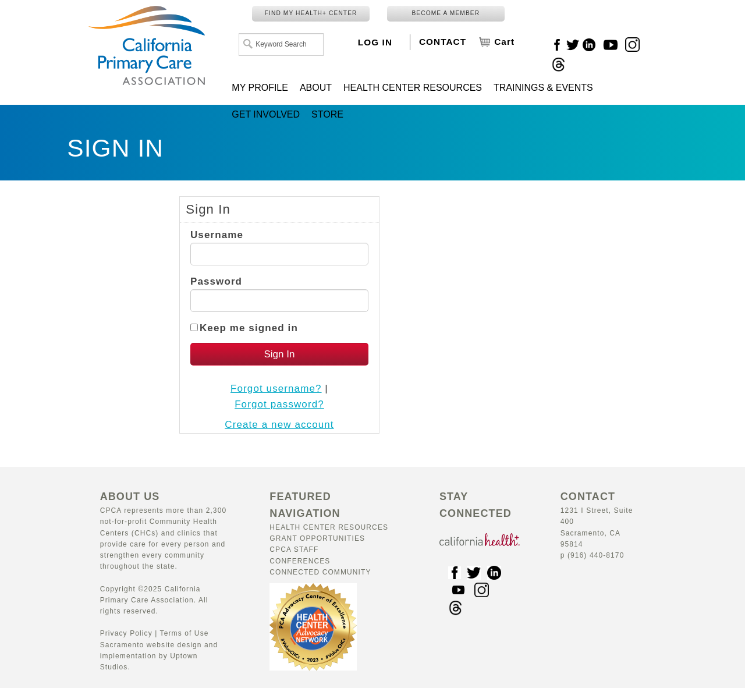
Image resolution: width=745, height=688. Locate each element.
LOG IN (375, 42)
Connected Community (320, 572)
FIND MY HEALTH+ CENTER (311, 13)
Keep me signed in (249, 328)
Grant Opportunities (317, 538)
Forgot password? (279, 404)
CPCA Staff (293, 549)
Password (216, 281)
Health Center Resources (328, 527)
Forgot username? (276, 388)
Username (216, 234)
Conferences (299, 561)
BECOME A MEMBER (445, 13)
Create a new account (279, 424)
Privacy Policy (126, 633)
